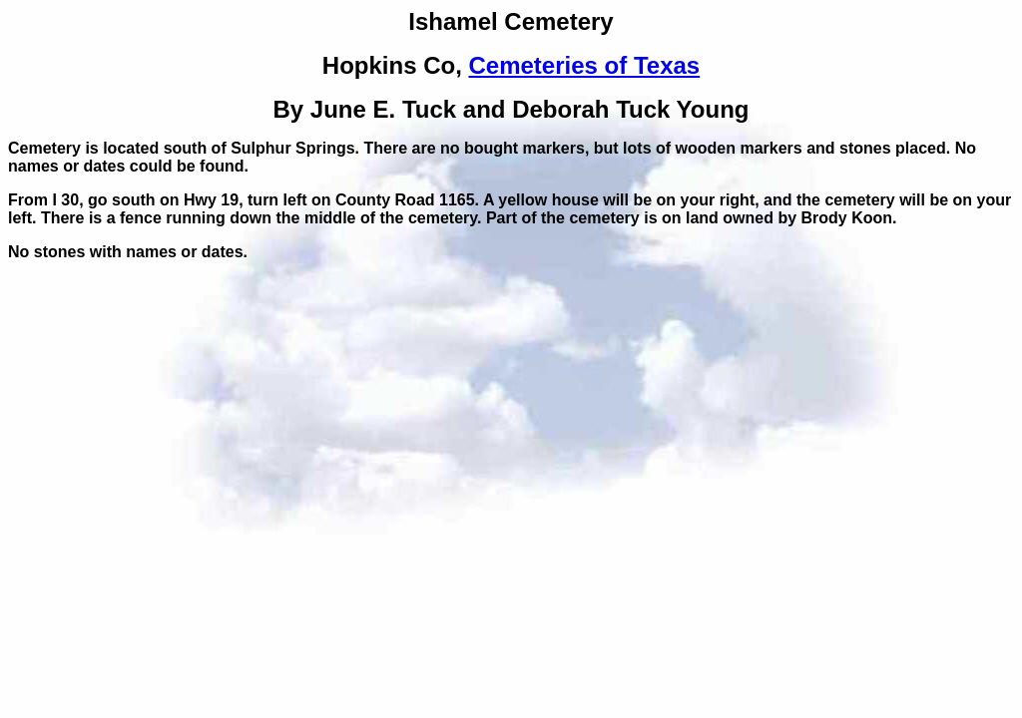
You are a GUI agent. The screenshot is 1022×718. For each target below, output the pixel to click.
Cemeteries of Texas (585, 65)
